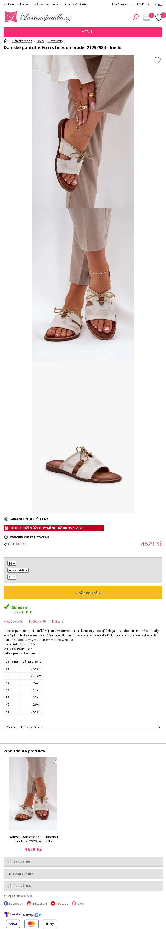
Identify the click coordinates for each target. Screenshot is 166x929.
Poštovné (35, 621)
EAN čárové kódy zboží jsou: (24, 727)
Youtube (62, 903)
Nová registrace (123, 4)
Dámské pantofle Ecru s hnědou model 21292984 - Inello (33, 839)
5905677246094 (83, 727)
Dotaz (56, 621)
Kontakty (81, 4)
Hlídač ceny (11, 621)
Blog (81, 903)
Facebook (16, 903)
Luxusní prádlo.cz (37, 17)
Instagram (39, 903)
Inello (21, 544)
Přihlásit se (144, 4)
